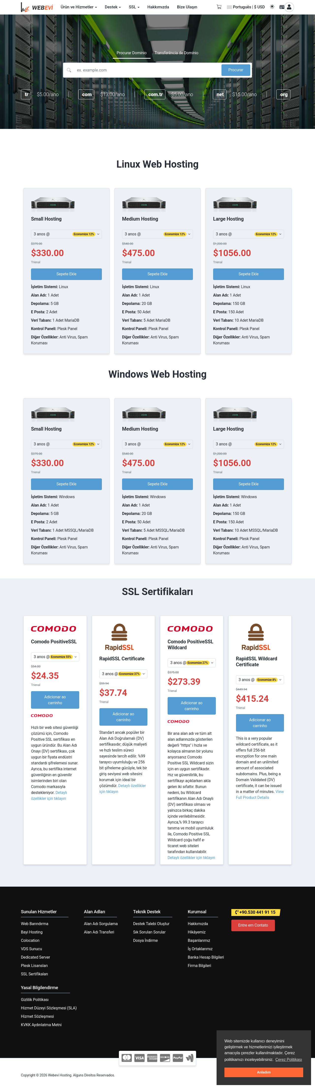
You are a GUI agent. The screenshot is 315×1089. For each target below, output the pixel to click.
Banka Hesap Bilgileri (206, 957)
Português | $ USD (246, 7)
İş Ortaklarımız (200, 949)
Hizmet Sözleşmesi (37, 1016)
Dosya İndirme (145, 940)
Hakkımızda (198, 923)
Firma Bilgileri (199, 965)
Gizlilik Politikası (34, 999)
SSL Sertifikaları (34, 974)
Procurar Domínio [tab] (132, 53)
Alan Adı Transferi (99, 932)
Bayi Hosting (32, 932)
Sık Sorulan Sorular (149, 932)
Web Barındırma (34, 923)
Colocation (30, 940)
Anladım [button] (264, 1072)
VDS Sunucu (31, 949)
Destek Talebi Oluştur (151, 923)
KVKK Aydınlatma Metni (41, 1024)
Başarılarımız (199, 940)
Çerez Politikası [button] (288, 1059)
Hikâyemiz (196, 932)
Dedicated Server (35, 957)
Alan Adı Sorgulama (101, 923)
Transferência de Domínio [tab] (176, 53)
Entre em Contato (253, 925)
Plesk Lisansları (34, 965)
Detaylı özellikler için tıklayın (191, 857)
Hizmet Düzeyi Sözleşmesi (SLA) (49, 1008)
